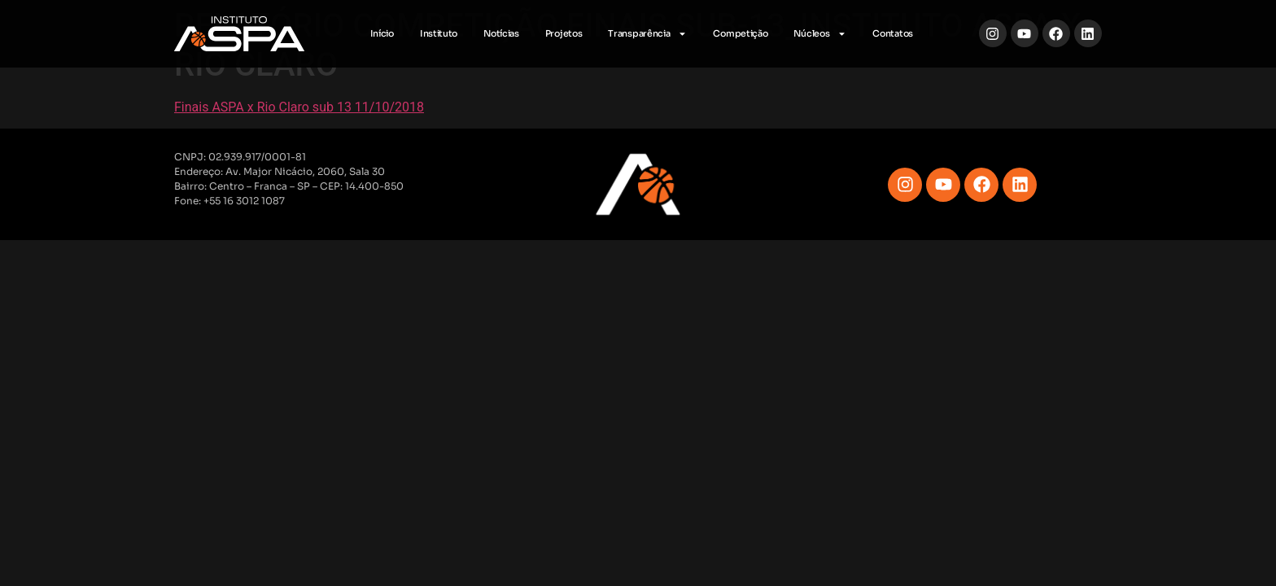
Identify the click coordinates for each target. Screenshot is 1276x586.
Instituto (438, 33)
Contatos (892, 33)
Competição (740, 33)
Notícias (501, 33)
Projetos (564, 33)
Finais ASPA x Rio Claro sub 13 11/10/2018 (299, 107)
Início (382, 33)
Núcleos (819, 33)
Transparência (647, 33)
